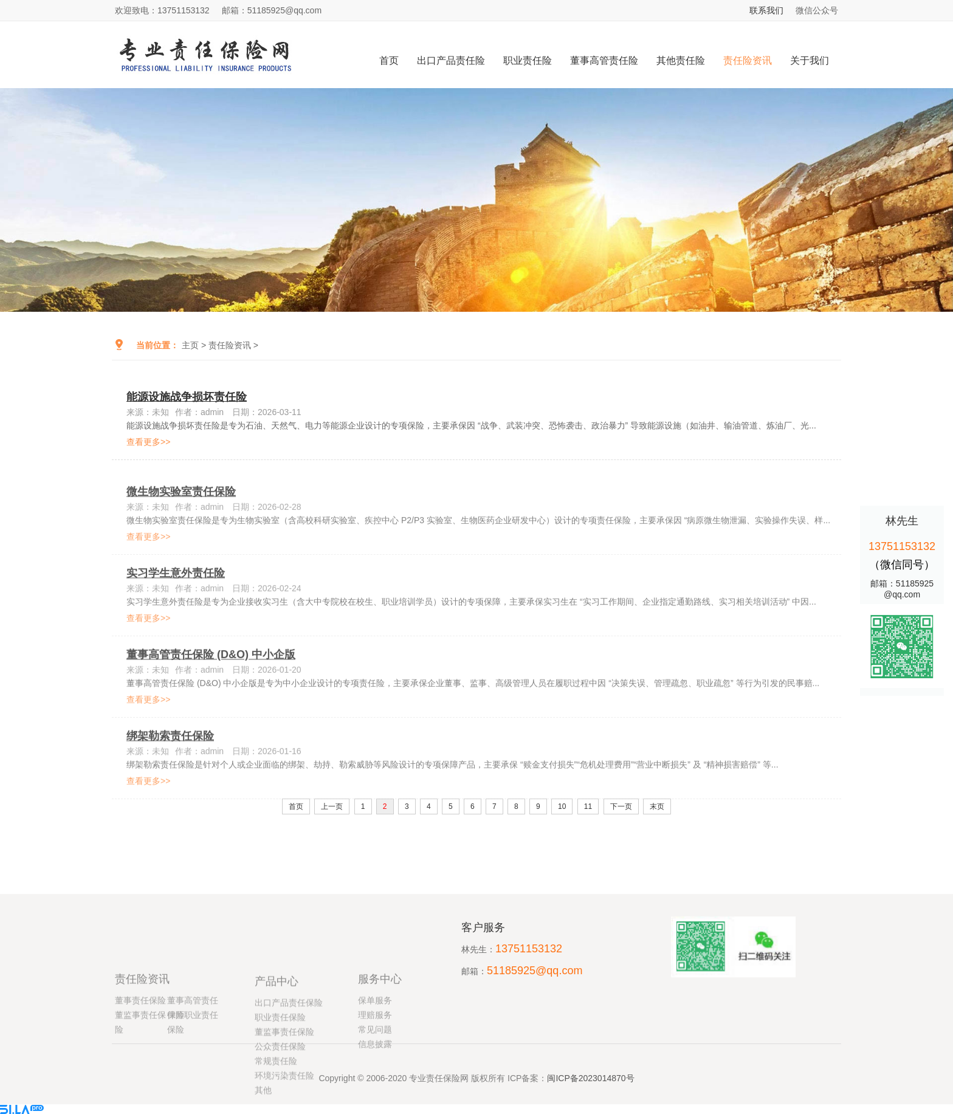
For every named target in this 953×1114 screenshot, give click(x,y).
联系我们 (766, 10)
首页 (389, 60)
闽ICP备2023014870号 (590, 1085)
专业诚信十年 (765, 904)
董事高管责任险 (604, 60)
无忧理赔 (586, 904)
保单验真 (408, 904)
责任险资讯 (747, 60)
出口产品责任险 (451, 60)
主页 (190, 345)
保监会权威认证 (224, 904)
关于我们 (809, 60)
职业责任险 (527, 60)
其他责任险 (680, 60)
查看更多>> (148, 447)
